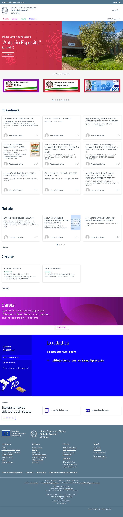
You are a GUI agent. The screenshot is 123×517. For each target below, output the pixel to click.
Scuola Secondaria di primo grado (15, 368)
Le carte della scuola (39, 457)
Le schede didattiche (70, 464)
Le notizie (97, 447)
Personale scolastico (70, 447)
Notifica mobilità (52, 268)
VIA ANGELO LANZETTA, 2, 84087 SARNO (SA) (64, 480)
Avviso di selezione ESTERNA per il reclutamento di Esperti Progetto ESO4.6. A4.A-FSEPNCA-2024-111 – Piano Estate (62, 148)
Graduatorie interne (13, 268)
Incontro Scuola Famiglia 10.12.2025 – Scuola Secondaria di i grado (20, 174)
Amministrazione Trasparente (12, 472)
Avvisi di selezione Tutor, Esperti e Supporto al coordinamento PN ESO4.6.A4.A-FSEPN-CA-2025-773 (101, 175)
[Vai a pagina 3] (57, 100)
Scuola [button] (6, 18)
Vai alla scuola (8, 54)
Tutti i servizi (67, 454)
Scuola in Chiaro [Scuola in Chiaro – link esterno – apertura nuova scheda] (7, 454)
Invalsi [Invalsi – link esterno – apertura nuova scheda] (4, 459)
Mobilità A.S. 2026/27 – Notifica (58, 118)
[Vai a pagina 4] (59, 100)
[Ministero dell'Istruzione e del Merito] (13, 2)
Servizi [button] (14, 18)
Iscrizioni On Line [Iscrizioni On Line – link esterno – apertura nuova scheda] (7, 457)
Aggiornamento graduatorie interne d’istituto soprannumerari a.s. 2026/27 (102, 119)
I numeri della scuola (39, 454)
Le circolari (97, 450)
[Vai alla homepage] (5, 10)
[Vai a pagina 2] (55, 100)
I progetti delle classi (70, 467)
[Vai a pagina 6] (64, 100)
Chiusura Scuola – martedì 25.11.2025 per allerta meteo (61, 174)
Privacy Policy (41, 472)
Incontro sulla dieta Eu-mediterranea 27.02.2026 (14, 146)
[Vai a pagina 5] (61, 100)
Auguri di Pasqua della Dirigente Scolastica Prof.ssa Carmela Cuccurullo (56, 220)
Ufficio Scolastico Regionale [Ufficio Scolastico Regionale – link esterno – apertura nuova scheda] (11, 450)
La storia (35, 462)
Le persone (36, 452)
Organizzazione (37, 459)
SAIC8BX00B (69, 489)
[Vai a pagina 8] (68, 100)
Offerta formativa (69, 462)
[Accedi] (117, 2)
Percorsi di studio (68, 452)
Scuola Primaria (9, 362)
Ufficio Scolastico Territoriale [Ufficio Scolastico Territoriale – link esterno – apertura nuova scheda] (11, 452)
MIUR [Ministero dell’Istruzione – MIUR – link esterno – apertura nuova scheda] (3, 447)
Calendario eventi (100, 452)
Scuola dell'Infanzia (10, 357)
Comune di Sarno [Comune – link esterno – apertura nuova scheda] (7, 462)
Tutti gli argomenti (114, 19)
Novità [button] (23, 18)
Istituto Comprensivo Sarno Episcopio (78, 360)
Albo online (29, 472)
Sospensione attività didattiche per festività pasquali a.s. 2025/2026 (99, 219)
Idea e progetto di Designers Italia (100, 509)
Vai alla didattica (9, 418)
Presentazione (37, 447)
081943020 (34, 483)
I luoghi (34, 450)
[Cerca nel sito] (116, 10)
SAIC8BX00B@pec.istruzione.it (90, 483)
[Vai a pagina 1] (52, 100)
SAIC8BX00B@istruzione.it (51, 483)
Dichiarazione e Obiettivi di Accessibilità (63, 472)
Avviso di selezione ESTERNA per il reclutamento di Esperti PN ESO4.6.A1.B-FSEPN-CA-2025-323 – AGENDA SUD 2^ (103, 148)
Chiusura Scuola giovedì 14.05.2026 (18, 118)
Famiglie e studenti (69, 450)
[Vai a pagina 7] (66, 100)
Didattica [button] (32, 18)
